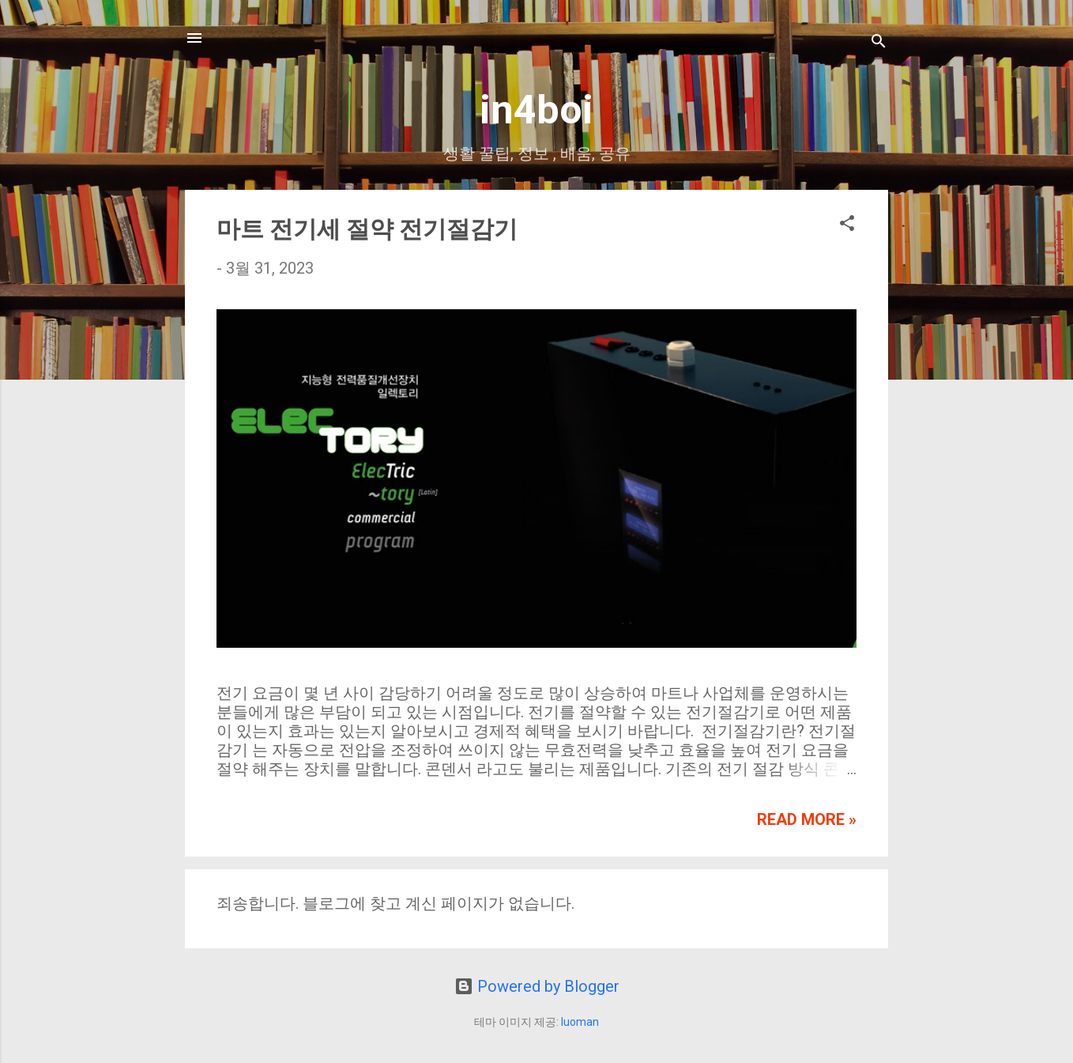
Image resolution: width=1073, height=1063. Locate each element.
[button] (847, 225)
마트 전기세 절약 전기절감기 (367, 229)
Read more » (807, 819)
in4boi (536, 110)
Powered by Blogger (536, 986)
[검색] (878, 43)
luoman (580, 1022)
